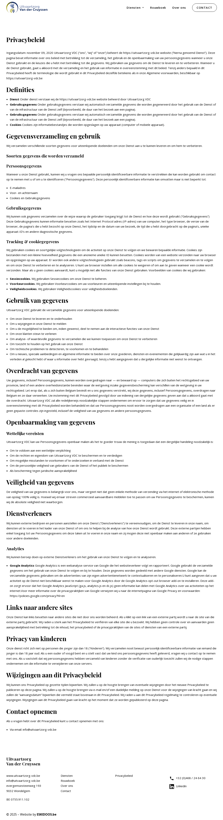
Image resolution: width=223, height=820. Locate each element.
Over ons (179, 7)
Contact (66, 791)
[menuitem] (137, 7)
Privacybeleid (124, 776)
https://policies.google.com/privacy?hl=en (37, 596)
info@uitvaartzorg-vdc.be (23, 781)
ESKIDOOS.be (46, 814)
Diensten (135, 7)
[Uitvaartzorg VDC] (27, 7)
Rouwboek (158, 7)
